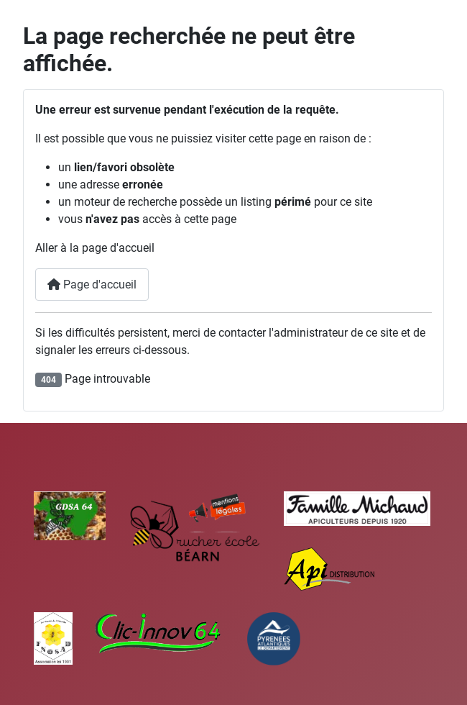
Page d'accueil (92, 284)
